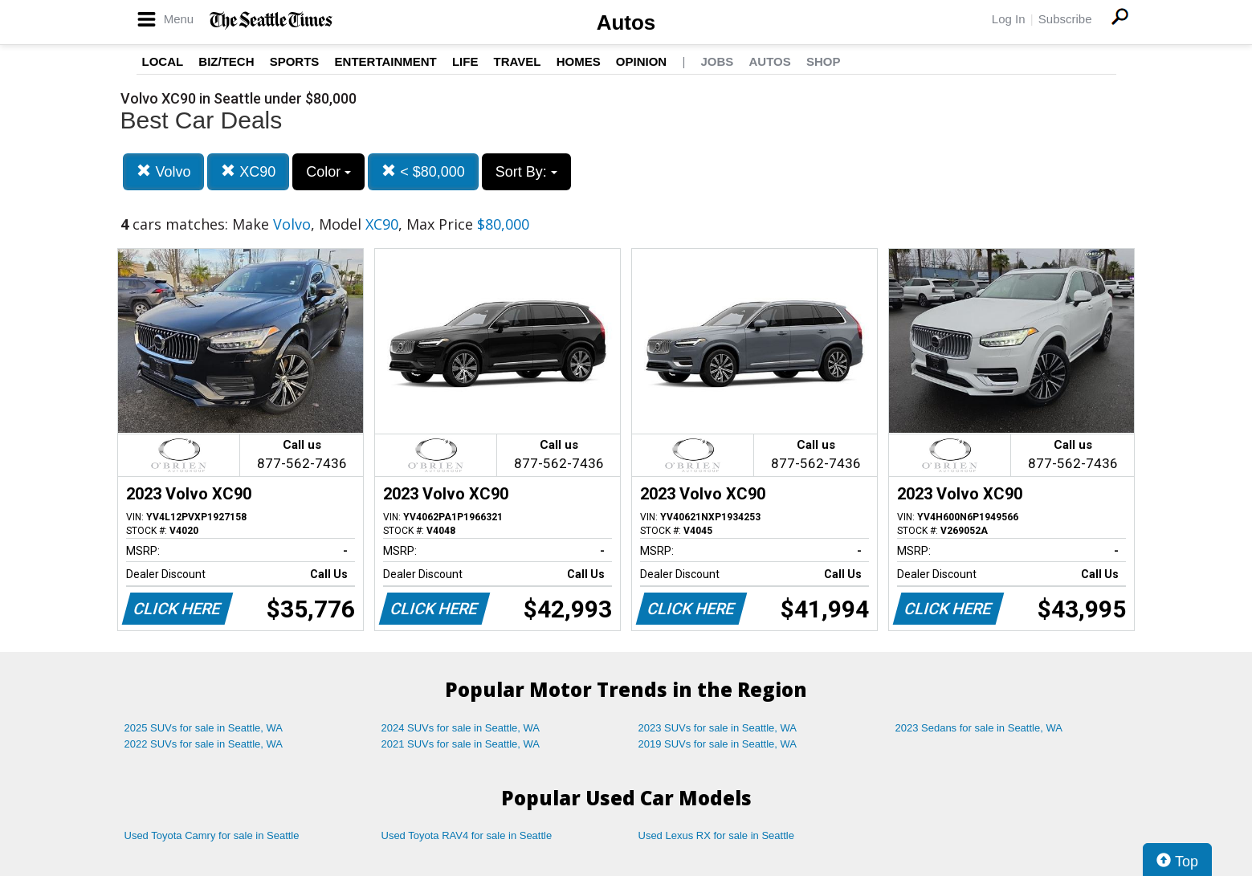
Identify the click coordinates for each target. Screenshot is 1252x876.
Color (328, 172)
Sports (295, 61)
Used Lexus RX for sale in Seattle (716, 835)
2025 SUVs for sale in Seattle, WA (203, 728)
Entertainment (386, 61)
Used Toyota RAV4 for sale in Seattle (467, 835)
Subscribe (1065, 19)
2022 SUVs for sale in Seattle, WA (203, 744)
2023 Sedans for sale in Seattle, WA (978, 728)
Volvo (163, 171)
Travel (517, 61)
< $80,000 (423, 171)
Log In (1009, 19)
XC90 (248, 171)
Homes (579, 61)
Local (163, 61)
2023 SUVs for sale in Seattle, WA (717, 728)
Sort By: (526, 172)
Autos (626, 22)
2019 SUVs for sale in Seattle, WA (717, 744)
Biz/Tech (226, 61)
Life (465, 61)
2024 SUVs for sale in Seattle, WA (460, 728)
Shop (823, 61)
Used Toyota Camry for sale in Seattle (212, 835)
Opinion (641, 61)
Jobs (716, 61)
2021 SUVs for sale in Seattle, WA (460, 744)
